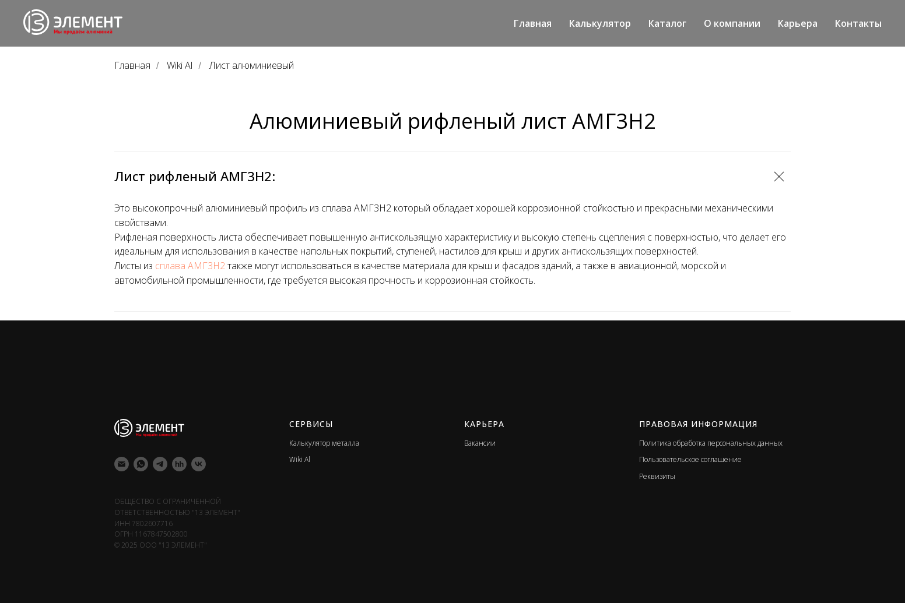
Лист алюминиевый (251, 65)
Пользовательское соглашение (690, 459)
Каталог (667, 23)
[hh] (179, 464)
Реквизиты (657, 476)
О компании (732, 23)
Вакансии (480, 443)
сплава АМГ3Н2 (189, 265)
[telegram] (160, 464)
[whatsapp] (141, 464)
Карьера (798, 23)
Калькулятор (600, 23)
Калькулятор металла (324, 443)
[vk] (198, 464)
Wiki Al (179, 65)
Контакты (858, 23)
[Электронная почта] (121, 464)
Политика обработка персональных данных (711, 443)
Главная (533, 23)
